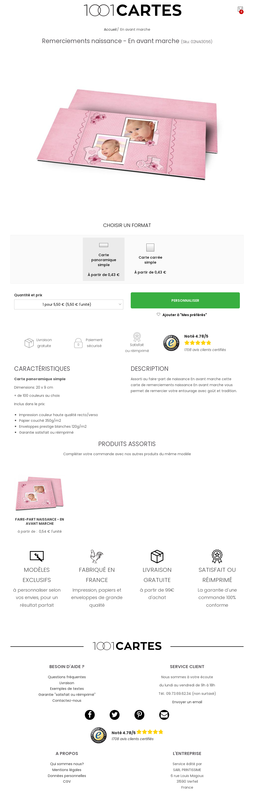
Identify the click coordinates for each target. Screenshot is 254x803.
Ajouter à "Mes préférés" (182, 314)
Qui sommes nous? (67, 763)
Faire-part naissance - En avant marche (39, 521)
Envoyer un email (187, 702)
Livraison (67, 682)
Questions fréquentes (67, 677)
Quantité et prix (28, 295)
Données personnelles (67, 775)
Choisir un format (127, 225)
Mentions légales (66, 769)
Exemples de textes (67, 688)
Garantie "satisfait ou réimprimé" (66, 694)
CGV (67, 781)
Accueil (110, 29)
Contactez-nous (66, 700)
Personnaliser (185, 300)
